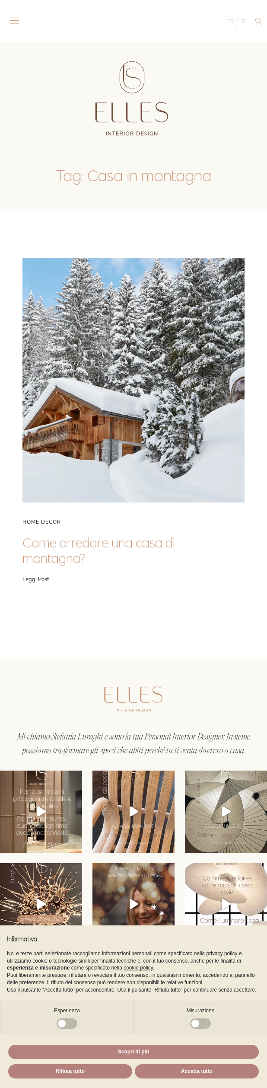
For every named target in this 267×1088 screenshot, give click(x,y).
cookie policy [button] (138, 968)
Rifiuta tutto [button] (70, 1071)
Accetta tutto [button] (197, 1071)
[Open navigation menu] (14, 21)
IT (244, 21)
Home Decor (41, 521)
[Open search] (259, 21)
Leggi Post (35, 579)
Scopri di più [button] (133, 1052)
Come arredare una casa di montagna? (98, 550)
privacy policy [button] (222, 953)
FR (229, 21)
